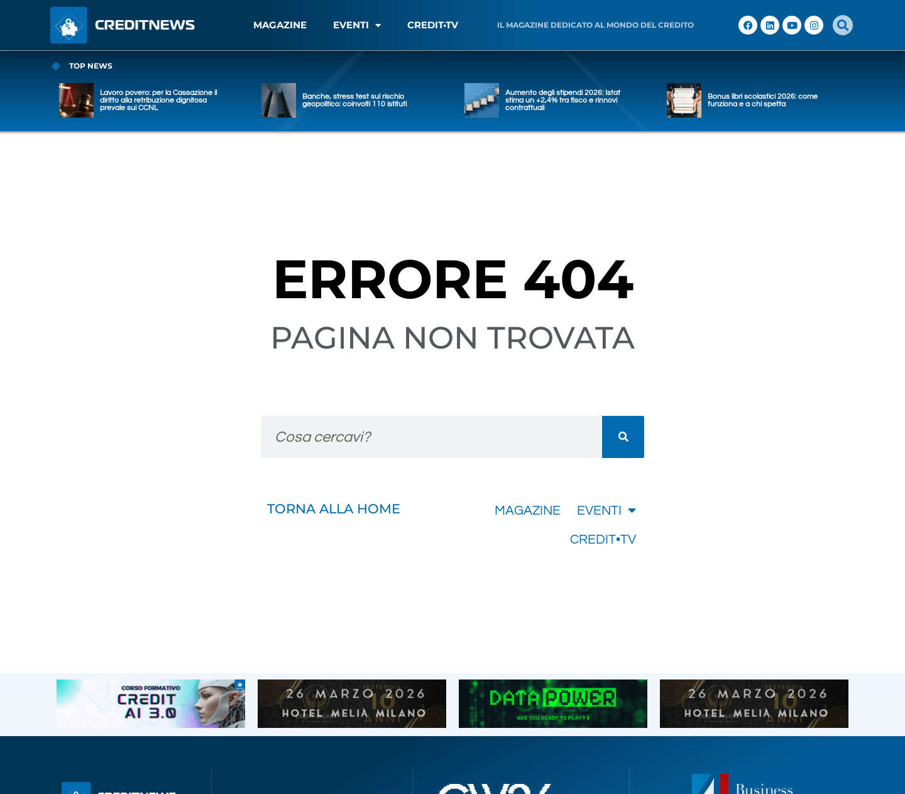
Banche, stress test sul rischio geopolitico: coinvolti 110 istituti (354, 100)
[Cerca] (623, 437)
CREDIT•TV (432, 25)
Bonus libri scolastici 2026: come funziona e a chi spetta (763, 100)
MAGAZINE (280, 25)
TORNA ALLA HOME (333, 509)
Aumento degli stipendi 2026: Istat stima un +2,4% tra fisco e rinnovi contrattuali (562, 100)
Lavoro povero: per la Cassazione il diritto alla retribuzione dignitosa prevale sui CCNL (158, 100)
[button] (843, 25)
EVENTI (357, 25)
